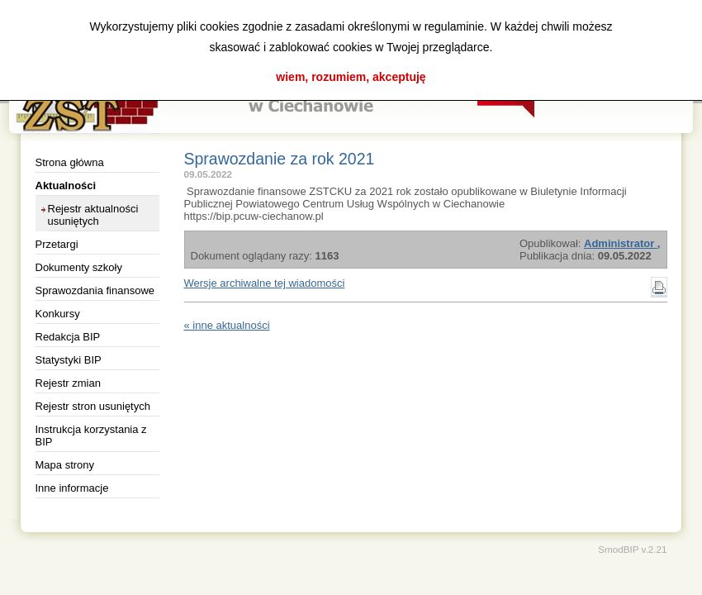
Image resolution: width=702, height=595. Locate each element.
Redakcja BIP (68, 337)
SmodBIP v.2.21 (632, 549)
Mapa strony (65, 465)
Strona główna (70, 162)
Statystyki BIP (69, 360)
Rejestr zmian (68, 383)
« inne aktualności (227, 325)
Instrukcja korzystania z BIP (91, 435)
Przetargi (57, 244)
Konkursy (58, 313)
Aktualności (66, 185)
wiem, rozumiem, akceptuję (350, 76)
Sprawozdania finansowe (95, 290)
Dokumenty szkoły (79, 267)
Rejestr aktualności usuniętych (93, 214)
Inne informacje (72, 488)
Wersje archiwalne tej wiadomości (264, 283)
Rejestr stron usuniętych (93, 406)
